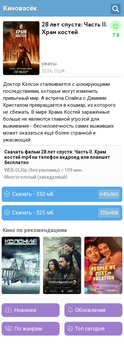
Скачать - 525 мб (62, 212)
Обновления (90, 310)
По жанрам (28, 329)
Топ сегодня (89, 329)
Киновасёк (20, 8)
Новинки (25, 310)
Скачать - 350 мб (62, 194)
